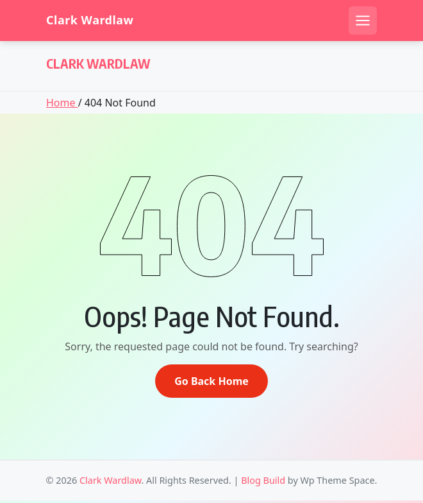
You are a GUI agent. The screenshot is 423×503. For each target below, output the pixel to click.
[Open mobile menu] (363, 20)
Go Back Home (211, 381)
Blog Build (263, 480)
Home (62, 103)
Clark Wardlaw (90, 20)
